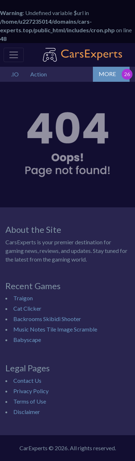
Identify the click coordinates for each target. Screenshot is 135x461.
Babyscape (27, 339)
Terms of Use (29, 401)
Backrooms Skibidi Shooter (47, 318)
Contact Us (27, 380)
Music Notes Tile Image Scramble (55, 329)
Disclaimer (26, 411)
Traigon (23, 298)
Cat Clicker (27, 308)
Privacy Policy (31, 390)
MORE (107, 73)
